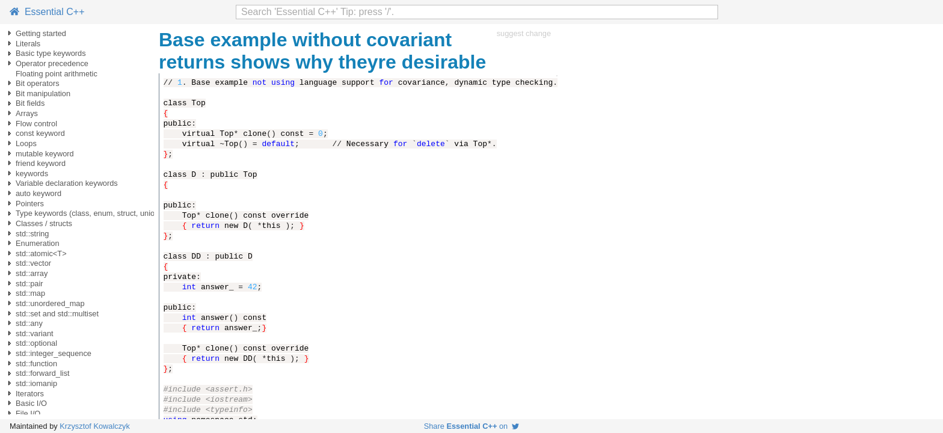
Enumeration (38, 243)
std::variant (35, 333)
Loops (26, 143)
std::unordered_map (50, 303)
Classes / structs (44, 223)
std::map (30, 293)
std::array (32, 273)
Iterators (30, 393)
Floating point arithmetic (56, 73)
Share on (472, 426)
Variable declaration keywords (67, 183)
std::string (32, 233)
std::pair (29, 283)
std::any (29, 323)
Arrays (27, 113)
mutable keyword (45, 153)
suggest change (524, 33)
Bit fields (30, 103)
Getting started (41, 33)
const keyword (40, 133)
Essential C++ (47, 12)
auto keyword (38, 193)
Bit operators (38, 83)
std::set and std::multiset (57, 313)
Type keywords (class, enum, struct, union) (89, 213)
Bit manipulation (43, 93)
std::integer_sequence (53, 353)
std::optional (36, 343)
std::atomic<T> (41, 253)
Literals (28, 43)
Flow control (36, 123)
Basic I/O (31, 403)
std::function (36, 363)
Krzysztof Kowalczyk (95, 426)
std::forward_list (43, 373)
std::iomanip (36, 383)
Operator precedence (52, 63)
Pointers (30, 203)
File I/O (28, 413)
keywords (32, 173)
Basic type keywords (51, 53)
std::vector (33, 263)
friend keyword (41, 163)
